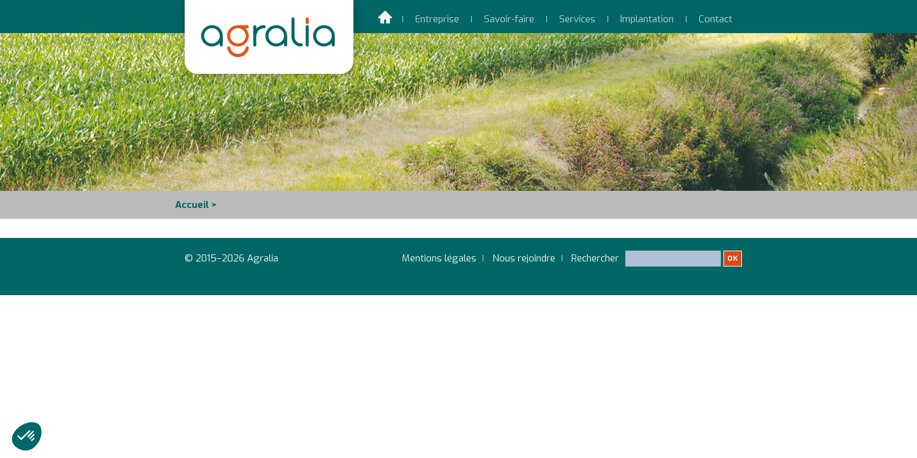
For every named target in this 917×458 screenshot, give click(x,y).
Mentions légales (439, 258)
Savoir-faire (509, 19)
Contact (715, 19)
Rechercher (656, 263)
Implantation (647, 19)
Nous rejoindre (523, 258)
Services (577, 19)
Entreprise (437, 19)
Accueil (192, 204)
